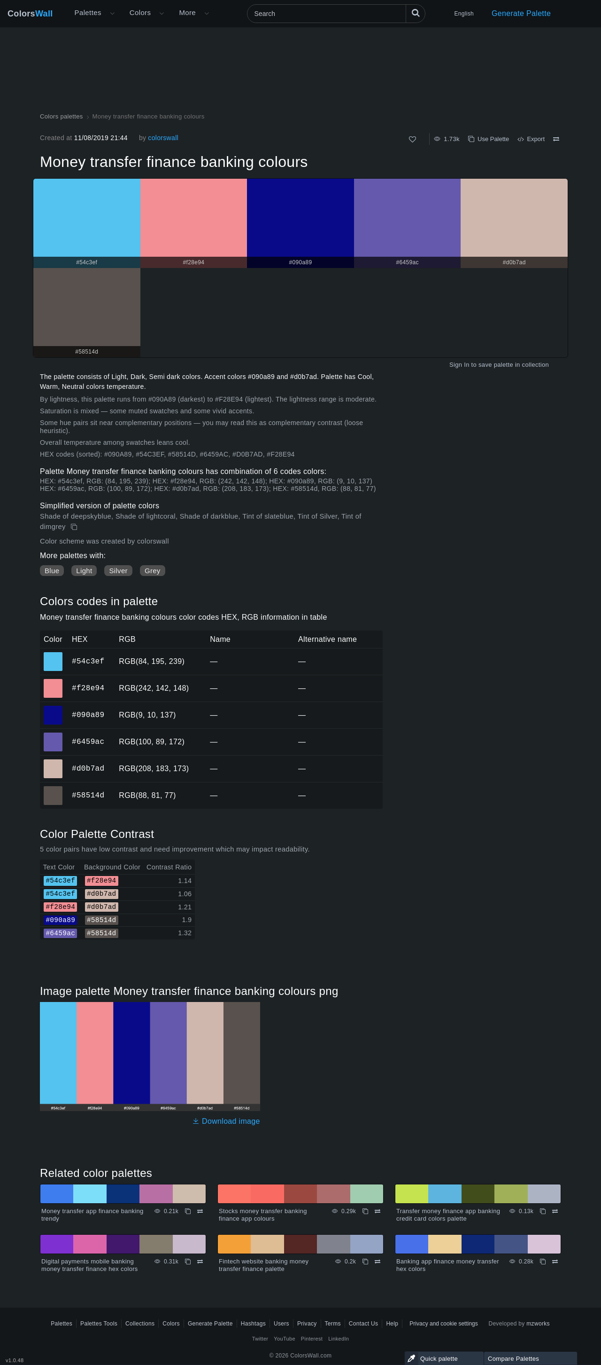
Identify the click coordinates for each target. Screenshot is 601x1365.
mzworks (538, 1323)
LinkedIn (338, 1338)
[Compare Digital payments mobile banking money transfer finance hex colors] (200, 1261)
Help (392, 1323)
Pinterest (312, 1338)
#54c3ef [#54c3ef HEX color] (53, 655)
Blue (52, 571)
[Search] (336, 13)
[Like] (412, 139)
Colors (30, 13)
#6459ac (88, 741)
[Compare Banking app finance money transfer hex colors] (555, 1261)
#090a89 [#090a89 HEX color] (53, 708)
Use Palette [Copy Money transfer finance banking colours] (488, 138)
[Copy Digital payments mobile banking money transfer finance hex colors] (188, 1261)
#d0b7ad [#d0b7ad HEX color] (53, 762)
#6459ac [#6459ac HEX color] (53, 735)
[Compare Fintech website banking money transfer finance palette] (377, 1261)
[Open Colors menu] (161, 13)
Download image (226, 1121)
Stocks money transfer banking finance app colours (263, 1214)
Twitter (260, 1338)
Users (281, 1323)
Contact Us (363, 1323)
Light (84, 571)
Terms (333, 1323)
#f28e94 (88, 688)
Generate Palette (521, 13)
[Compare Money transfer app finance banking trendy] (200, 1211)
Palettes (88, 12)
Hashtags (253, 1323)
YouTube (284, 1338)
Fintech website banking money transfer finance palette (263, 1265)
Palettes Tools (98, 1323)
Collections (139, 1323)
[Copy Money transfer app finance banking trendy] (188, 1211)
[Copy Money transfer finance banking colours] (74, 527)
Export (531, 138)
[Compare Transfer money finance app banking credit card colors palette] (555, 1211)
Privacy (307, 1323)
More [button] (187, 12)
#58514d (88, 795)
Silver (118, 571)
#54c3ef (88, 661)
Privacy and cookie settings (443, 1323)
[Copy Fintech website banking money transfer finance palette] (365, 1261)
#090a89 (88, 715)
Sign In (459, 364)
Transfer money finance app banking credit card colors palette (448, 1214)
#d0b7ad (88, 768)
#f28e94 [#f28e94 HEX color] (53, 682)
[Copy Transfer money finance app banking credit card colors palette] (543, 1211)
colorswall (163, 138)
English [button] (464, 13)
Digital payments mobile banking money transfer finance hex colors (89, 1265)
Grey (153, 571)
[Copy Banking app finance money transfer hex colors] (543, 1261)
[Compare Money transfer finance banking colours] (556, 139)
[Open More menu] (112, 13)
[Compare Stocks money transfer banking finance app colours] (377, 1211)
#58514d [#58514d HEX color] (53, 789)
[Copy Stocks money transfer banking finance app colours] (365, 1211)
